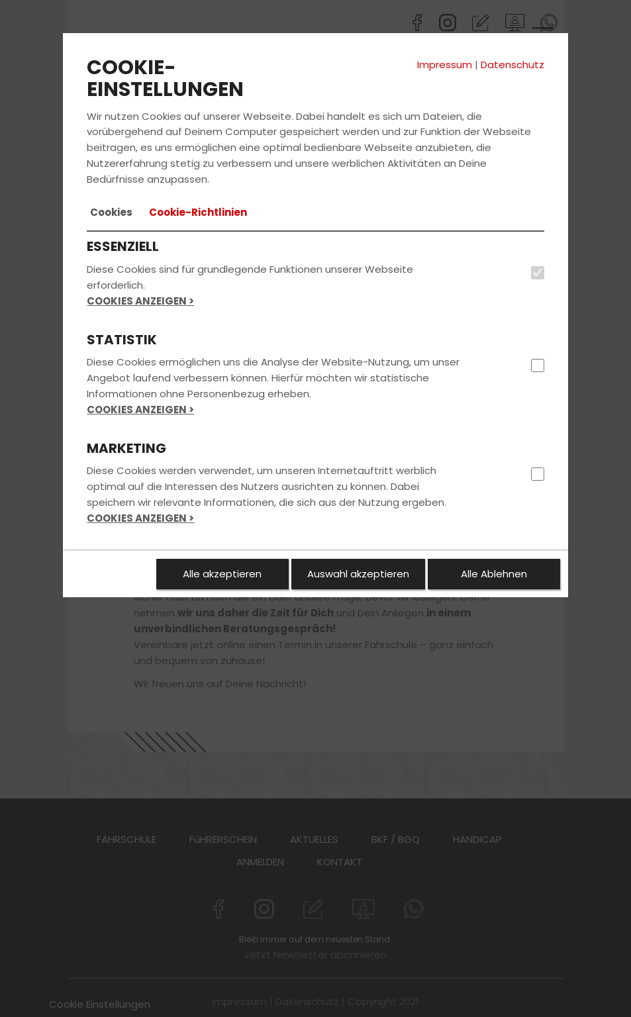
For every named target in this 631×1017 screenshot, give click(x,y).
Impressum (444, 65)
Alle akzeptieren (222, 574)
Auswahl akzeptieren (358, 574)
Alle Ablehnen (494, 574)
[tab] (111, 212)
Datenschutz (512, 65)
